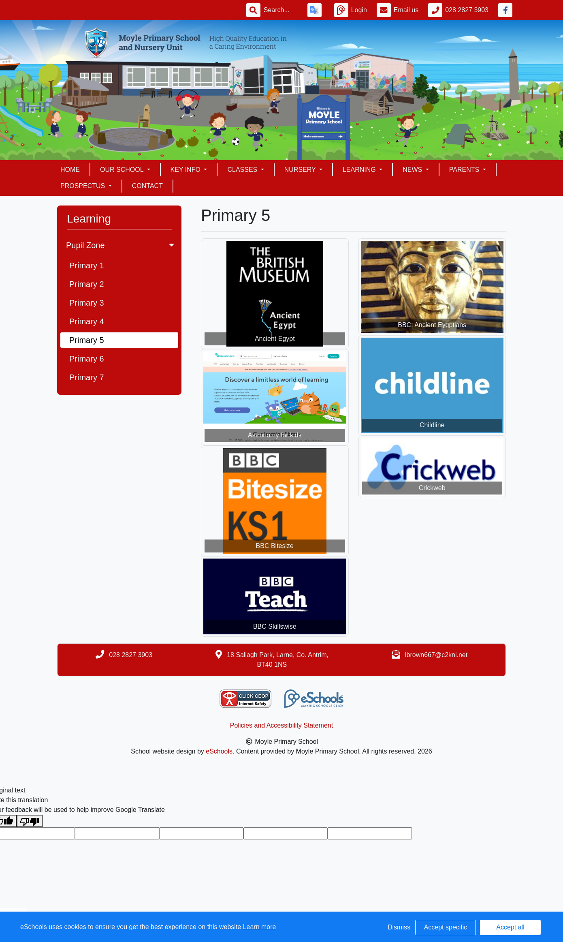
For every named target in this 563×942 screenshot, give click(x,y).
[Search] (280, 10)
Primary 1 (86, 265)
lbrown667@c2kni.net (436, 654)
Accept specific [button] (445, 927)
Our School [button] (122, 169)
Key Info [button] (187, 169)
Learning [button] (360, 169)
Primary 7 (86, 377)
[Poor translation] (30, 821)
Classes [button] (243, 169)
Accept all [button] (510, 927)
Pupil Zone (121, 245)
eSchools (219, 751)
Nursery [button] (301, 169)
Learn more (259, 926)
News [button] (413, 169)
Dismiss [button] (399, 927)
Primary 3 (86, 302)
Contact (147, 185)
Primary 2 (86, 284)
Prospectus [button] (83, 185)
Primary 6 (86, 358)
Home (70, 169)
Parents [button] (465, 169)
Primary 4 (86, 321)
